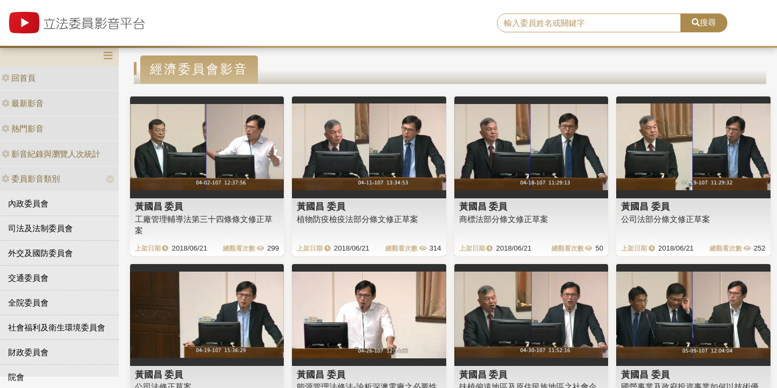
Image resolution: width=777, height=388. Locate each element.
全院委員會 (28, 302)
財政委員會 (28, 352)
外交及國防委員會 (40, 253)
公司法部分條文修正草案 (665, 219)
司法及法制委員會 (40, 228)
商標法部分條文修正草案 (503, 219)
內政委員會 (28, 203)
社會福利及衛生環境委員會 (56, 327)
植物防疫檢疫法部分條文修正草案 (357, 219)
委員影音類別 (31, 178)
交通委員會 (28, 277)
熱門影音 (23, 128)
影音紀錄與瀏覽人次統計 (51, 153)
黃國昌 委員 (159, 206)
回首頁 (19, 77)
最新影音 (23, 103)
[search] (589, 23)
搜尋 (704, 22)
